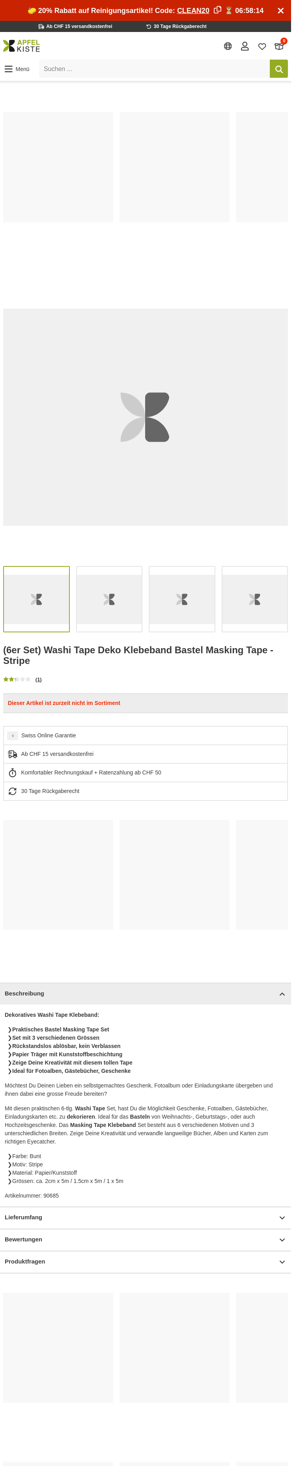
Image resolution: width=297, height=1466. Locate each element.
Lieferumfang (145, 1218)
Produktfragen (145, 1262)
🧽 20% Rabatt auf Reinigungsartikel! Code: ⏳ (145, 11)
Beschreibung (145, 994)
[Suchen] (279, 69)
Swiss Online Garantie (48, 735)
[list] (145, 187)
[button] (16, 69)
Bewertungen (145, 1240)
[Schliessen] (281, 11)
